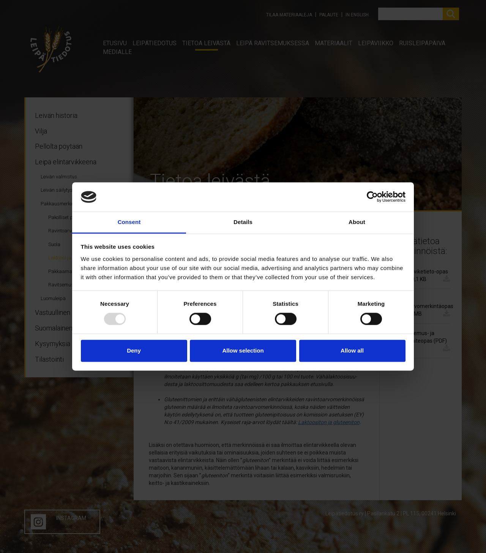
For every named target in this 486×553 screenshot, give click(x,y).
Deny (134, 350)
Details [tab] (243, 222)
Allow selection (243, 350)
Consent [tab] (129, 222)
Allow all (352, 350)
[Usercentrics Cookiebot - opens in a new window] (372, 197)
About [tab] (357, 222)
